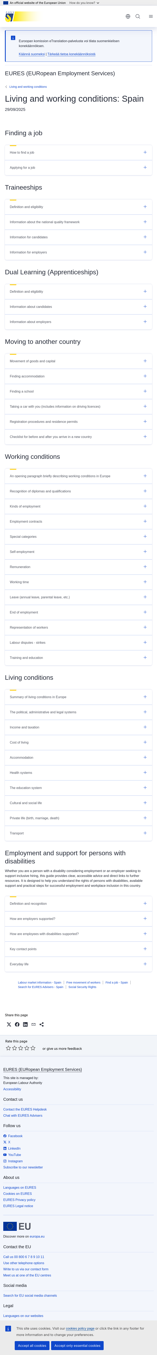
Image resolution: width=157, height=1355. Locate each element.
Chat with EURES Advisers (22, 1115)
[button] (9, 1024)
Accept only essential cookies (77, 1346)
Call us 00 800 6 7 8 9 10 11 (23, 1257)
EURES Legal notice (18, 1206)
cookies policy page (80, 1328)
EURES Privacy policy (19, 1200)
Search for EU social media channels (30, 1295)
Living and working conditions (28, 86)
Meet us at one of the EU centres (27, 1275)
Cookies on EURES (17, 1193)
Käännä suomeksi (32, 54)
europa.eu (37, 1236)
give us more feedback (64, 1049)
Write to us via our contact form (25, 1269)
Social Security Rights (82, 987)
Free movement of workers (83, 982)
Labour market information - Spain (39, 982)
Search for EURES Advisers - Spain (40, 987)
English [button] (128, 16)
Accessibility (12, 1089)
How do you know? (84, 3)
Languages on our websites (23, 1316)
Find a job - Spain (116, 982)
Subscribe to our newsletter (23, 1167)
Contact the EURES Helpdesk (25, 1109)
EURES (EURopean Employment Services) (42, 1069)
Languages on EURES (19, 1187)
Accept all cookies (32, 1346)
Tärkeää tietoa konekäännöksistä (71, 54)
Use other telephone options (23, 1263)
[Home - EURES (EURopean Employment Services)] (25, 16)
